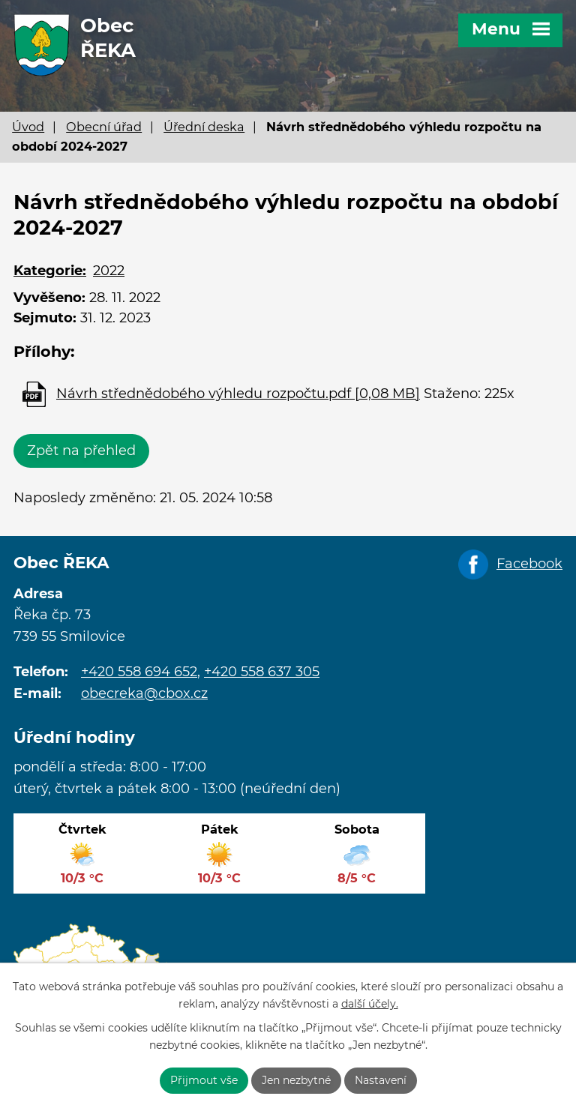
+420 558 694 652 (139, 671)
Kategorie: (50, 270)
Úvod (28, 126)
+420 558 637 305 (262, 671)
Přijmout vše (204, 1080)
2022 (108, 270)
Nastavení (380, 1080)
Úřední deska (204, 126)
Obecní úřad (104, 126)
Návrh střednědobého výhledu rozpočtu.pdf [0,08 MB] (238, 393)
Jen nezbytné (296, 1080)
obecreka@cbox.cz (144, 693)
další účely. (369, 1004)
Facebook (529, 563)
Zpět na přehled (81, 450)
